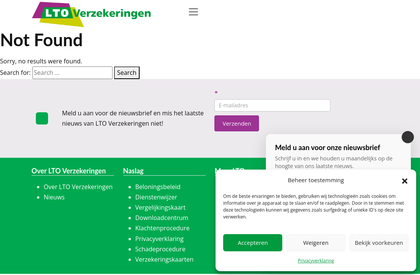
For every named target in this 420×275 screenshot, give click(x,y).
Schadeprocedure (160, 249)
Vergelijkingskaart (160, 207)
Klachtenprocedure (162, 228)
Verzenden (236, 123)
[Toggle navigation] (193, 12)
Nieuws (54, 197)
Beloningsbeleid (158, 187)
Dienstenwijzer (156, 197)
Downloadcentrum (161, 218)
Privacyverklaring (316, 260)
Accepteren (253, 242)
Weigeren (315, 242)
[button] (405, 180)
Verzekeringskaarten (164, 259)
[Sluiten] (408, 137)
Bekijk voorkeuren (379, 242)
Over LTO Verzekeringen (78, 187)
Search (127, 72)
